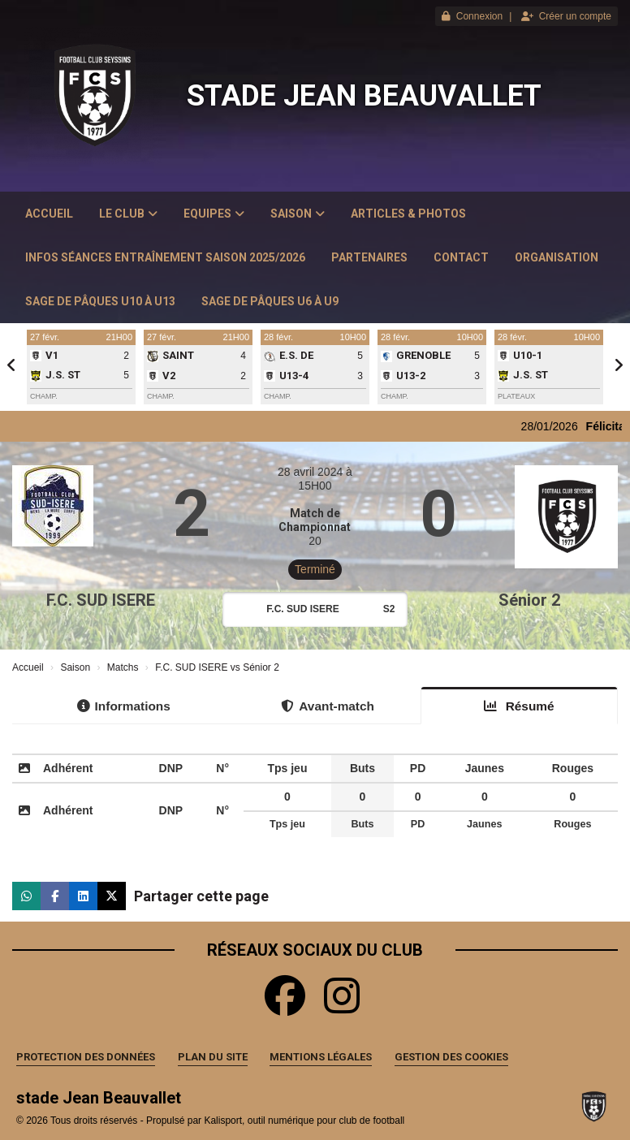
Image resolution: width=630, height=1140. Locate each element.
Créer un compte (566, 16)
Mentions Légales (321, 1057)
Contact (461, 257)
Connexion (472, 16)
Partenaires (369, 257)
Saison (297, 213)
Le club (128, 213)
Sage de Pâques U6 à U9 (270, 301)
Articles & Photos (408, 213)
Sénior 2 (529, 600)
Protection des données (85, 1057)
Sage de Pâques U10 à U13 (100, 301)
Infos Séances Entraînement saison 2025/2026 (165, 257)
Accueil (49, 213)
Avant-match (327, 706)
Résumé (519, 706)
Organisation (556, 257)
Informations (123, 706)
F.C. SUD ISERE (100, 600)
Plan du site (213, 1057)
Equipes (213, 213)
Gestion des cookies (451, 1057)
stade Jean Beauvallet (364, 96)
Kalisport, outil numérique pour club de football (304, 1120)
